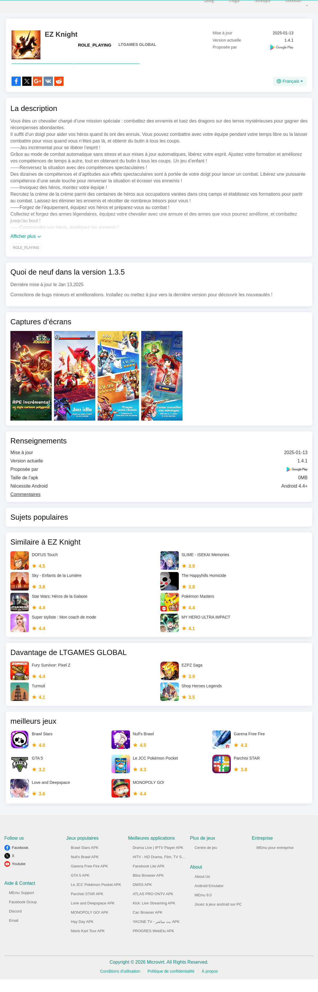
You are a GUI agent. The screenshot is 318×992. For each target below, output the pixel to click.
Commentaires (25, 507)
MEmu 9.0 (203, 908)
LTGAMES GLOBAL (137, 44)
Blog (199, 6)
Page (225, 6)
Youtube (18, 876)
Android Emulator (209, 898)
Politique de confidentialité (171, 984)
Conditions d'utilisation (120, 984)
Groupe (253, 6)
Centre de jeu (206, 860)
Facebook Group (23, 915)
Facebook (20, 860)
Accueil (284, 6)
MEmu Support (21, 905)
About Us (202, 889)
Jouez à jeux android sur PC (218, 917)
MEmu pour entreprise (275, 860)
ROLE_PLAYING (94, 44)
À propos (210, 984)
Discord (15, 924)
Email (13, 933)
